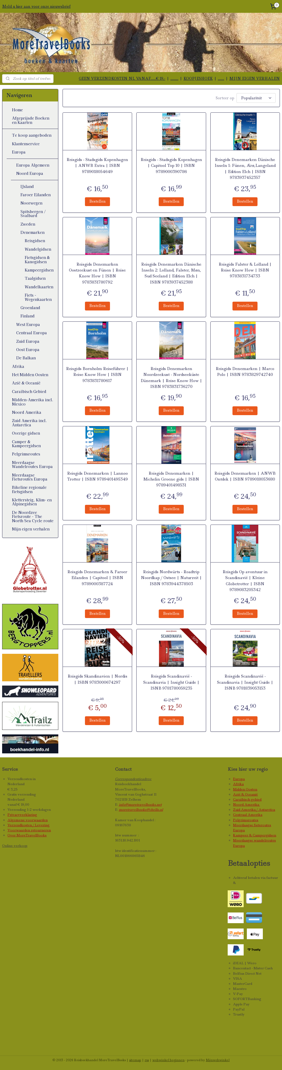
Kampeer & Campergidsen (254, 835)
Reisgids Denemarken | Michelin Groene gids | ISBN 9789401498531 (171, 478)
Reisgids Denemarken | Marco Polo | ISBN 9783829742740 (245, 370)
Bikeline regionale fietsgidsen (29, 489)
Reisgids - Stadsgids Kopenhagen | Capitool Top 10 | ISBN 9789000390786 (171, 165)
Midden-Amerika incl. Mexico (32, 401)
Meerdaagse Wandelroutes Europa (32, 464)
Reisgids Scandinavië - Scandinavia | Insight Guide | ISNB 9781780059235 (171, 681)
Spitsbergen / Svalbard (33, 213)
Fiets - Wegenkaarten (38, 297)
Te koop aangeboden (31, 135)
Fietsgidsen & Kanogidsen (37, 259)
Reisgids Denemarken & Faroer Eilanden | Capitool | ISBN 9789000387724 (97, 577)
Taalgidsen (35, 278)
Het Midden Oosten (30, 374)
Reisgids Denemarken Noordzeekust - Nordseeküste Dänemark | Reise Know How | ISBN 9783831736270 (171, 376)
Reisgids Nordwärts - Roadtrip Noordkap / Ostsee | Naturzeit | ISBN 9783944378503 (171, 577)
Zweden (28, 224)
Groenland (30, 307)
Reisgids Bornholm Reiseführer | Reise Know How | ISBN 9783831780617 (97, 374)
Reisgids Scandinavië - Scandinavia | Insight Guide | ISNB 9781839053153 (245, 681)
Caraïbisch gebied (247, 799)
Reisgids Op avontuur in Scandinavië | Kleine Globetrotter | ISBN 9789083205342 (245, 580)
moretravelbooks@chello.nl (141, 809)
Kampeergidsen (39, 270)
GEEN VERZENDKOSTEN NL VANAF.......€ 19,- (122, 78)
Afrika (18, 366)
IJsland (27, 186)
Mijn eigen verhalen (31, 529)
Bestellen (97, 200)
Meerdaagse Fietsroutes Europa (29, 477)
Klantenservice (26, 143)
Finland (28, 315)
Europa (19, 152)
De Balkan (26, 357)
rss (147, 1060)
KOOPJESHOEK (198, 78)
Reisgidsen (35, 240)
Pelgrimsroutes (26, 454)
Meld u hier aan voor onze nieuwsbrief (36, 6)
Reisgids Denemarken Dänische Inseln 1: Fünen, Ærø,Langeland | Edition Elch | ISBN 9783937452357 (245, 167)
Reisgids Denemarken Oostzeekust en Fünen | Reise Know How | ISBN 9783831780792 (97, 272)
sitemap (135, 1060)
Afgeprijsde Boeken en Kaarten (30, 120)
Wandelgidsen (38, 249)
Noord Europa (29, 173)
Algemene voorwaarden (27, 820)
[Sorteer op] (256, 97)
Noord (238, 804)
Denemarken (32, 232)
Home (17, 109)
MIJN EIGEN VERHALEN (254, 78)
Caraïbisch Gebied (29, 391)
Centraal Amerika (247, 814)
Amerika (252, 804)
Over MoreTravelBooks (27, 835)
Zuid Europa (27, 341)
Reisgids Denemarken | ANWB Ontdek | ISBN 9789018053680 (245, 475)
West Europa (28, 324)
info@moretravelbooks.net (140, 804)
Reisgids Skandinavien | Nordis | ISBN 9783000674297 (97, 678)
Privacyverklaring (22, 814)
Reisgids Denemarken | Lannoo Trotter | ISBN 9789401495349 (97, 475)
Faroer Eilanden (36, 194)
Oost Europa (27, 349)
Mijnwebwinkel (218, 1060)
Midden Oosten (245, 789)
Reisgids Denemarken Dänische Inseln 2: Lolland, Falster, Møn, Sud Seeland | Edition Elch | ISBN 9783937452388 (171, 272)
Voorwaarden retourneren (29, 830)
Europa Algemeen (32, 165)
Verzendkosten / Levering (28, 825)
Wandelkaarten (39, 286)
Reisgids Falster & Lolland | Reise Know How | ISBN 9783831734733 (245, 269)
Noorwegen (31, 203)
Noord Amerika (26, 412)
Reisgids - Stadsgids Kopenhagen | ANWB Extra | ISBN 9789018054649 (97, 165)
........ (221, 78)
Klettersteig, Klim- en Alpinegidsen (32, 501)
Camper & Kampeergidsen (26, 443)
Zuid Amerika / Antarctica (254, 809)
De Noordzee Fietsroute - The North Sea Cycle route (33, 516)
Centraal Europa (31, 332)
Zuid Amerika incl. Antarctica (29, 422)
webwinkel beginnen (168, 1060)
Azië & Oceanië (26, 382)
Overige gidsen (26, 433)
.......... (174, 78)
